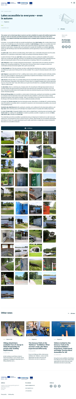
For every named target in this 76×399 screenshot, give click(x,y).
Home (2, 11)
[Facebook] (63, 46)
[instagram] (55, 386)
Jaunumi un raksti (7, 11)
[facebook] (51, 386)
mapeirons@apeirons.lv (30, 385)
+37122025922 (28, 390)
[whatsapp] (59, 386)
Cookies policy (11, 394)
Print (2, 25)
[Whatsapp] (69, 46)
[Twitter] (66, 46)
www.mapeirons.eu (29, 388)
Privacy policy (3, 394)
